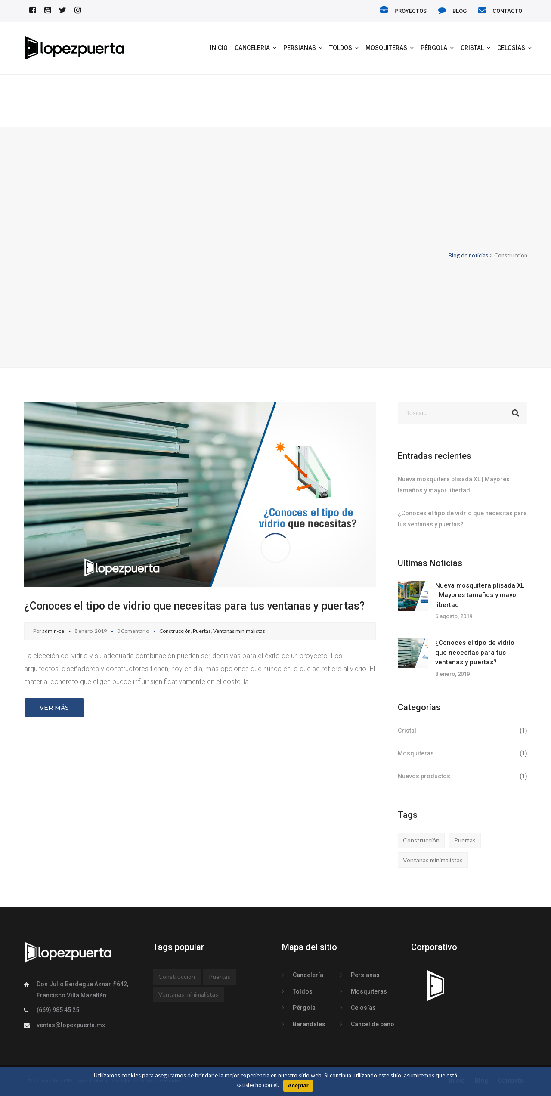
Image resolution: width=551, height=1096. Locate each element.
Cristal (472, 47)
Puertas (202, 631)
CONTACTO (507, 11)
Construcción (175, 631)
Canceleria (252, 47)
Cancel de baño (372, 1024)
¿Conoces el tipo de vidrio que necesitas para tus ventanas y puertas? (194, 606)
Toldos (340, 47)
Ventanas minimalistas (239, 631)
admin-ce (53, 631)
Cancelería (308, 975)
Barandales (309, 1024)
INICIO (219, 47)
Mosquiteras (386, 47)
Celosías (511, 47)
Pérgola (434, 47)
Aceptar (298, 1085)
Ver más (54, 708)
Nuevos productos (424, 776)
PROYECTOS (410, 11)
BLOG (459, 11)
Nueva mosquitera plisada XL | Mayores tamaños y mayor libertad (479, 595)
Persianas (299, 47)
